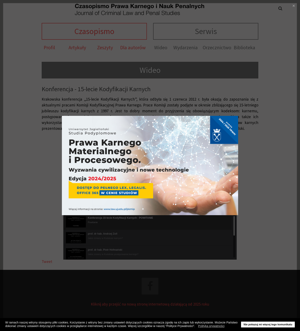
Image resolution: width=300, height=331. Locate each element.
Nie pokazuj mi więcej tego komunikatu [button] (268, 324)
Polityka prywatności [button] (211, 326)
